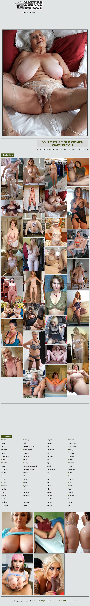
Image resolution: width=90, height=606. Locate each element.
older (48, 489)
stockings (71, 476)
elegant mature (28, 469)
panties (71, 440)
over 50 (49, 499)
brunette (4, 495)
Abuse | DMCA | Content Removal (44, 601)
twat (70, 486)
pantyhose (72, 443)
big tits (3, 472)
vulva (70, 499)
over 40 (49, 495)
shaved (71, 463)
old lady (49, 486)
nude (48, 479)
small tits (71, 469)
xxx (69, 505)
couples (26, 453)
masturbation (50, 469)
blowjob (4, 486)
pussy (70, 450)
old (47, 482)
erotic (25, 472)
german (26, 486)
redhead (71, 453)
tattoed (71, 479)
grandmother (28, 499)
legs (47, 463)
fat (24, 476)
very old (71, 495)
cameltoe (4, 505)
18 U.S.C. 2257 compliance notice (67, 601)
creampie (26, 456)
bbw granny (5, 456)
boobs (3, 489)
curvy (25, 463)
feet (25, 479)
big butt (4, 502)
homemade (50, 450)
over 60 (49, 502)
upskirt (70, 489)
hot (47, 453)
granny (26, 502)
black (3, 479)
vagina (70, 492)
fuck (25, 482)
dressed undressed (30, 466)
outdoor (49, 492)
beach (3, 459)
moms (48, 476)
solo (70, 472)
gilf (24, 489)
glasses (26, 495)
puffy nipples (72, 446)
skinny (70, 466)
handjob (49, 443)
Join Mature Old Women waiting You (62, 143)
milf (47, 472)
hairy (25, 505)
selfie (70, 459)
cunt (25, 459)
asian (3, 443)
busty (3, 499)
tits (69, 482)
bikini (3, 476)
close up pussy (28, 446)
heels (48, 446)
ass (2, 446)
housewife (49, 456)
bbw (3, 453)
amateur (4, 440)
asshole (4, 450)
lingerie (48, 466)
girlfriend (26, 492)
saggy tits (71, 456)
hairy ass (49, 440)
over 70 (49, 505)
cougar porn (27, 450)
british (3, 492)
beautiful (4, 463)
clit (24, 443)
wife (70, 502)
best (3, 466)
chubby (26, 440)
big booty (4, 469)
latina (48, 459)
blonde (3, 482)
